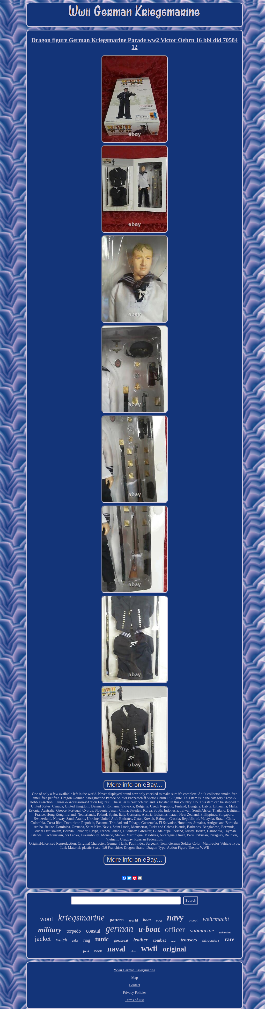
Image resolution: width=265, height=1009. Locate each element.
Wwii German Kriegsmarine (134, 970)
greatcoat (121, 940)
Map (134, 978)
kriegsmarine (81, 917)
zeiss (75, 940)
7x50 (159, 921)
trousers (189, 939)
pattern (117, 919)
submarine (202, 930)
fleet (86, 951)
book (98, 951)
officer (175, 929)
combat (159, 940)
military (49, 930)
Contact (134, 985)
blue (133, 951)
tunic (102, 939)
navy (175, 917)
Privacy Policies (134, 993)
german (119, 929)
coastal (93, 931)
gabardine (225, 932)
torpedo (74, 931)
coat (173, 941)
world (133, 920)
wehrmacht (216, 919)
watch (61, 939)
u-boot (193, 920)
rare (229, 939)
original (174, 949)
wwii (149, 948)
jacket (43, 938)
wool (46, 918)
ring (86, 940)
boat (147, 919)
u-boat (149, 929)
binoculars (210, 940)
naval (116, 948)
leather (141, 939)
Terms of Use (134, 1000)
